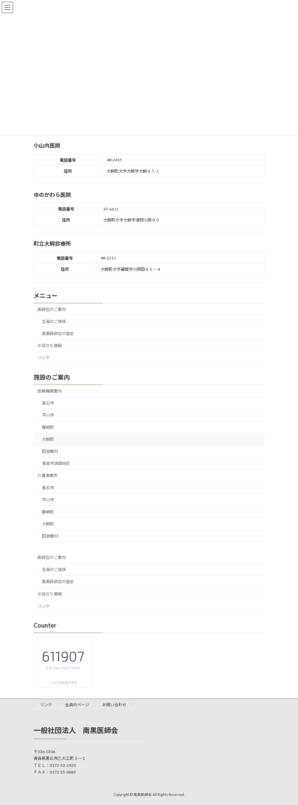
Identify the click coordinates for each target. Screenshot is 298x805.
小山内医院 (47, 145)
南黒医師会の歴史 (58, 333)
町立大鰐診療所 (52, 243)
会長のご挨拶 (54, 321)
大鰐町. (48, 524)
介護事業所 (48, 475)
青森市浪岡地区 (56, 463)
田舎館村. (50, 536)
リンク (44, 357)
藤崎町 (48, 427)
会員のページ (77, 704)
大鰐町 (48, 439)
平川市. (48, 499)
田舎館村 (50, 451)
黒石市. (48, 487)
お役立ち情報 (50, 345)
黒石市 (48, 402)
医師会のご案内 (52, 309)
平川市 (48, 414)
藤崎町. (48, 511)
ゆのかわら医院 (52, 194)
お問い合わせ (114, 704)
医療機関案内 (50, 390)
